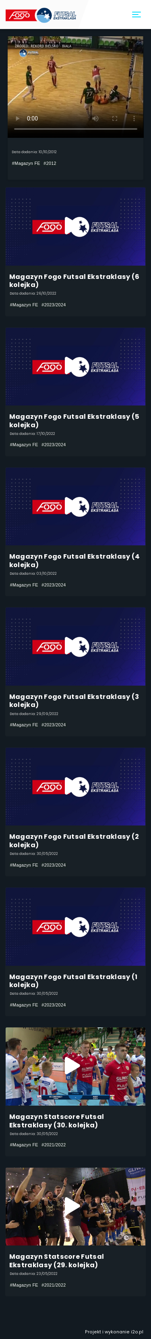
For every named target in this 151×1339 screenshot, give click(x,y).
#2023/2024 (53, 304)
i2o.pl (137, 1332)
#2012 (49, 163)
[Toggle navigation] (137, 15)
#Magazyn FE (26, 163)
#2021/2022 (53, 1144)
